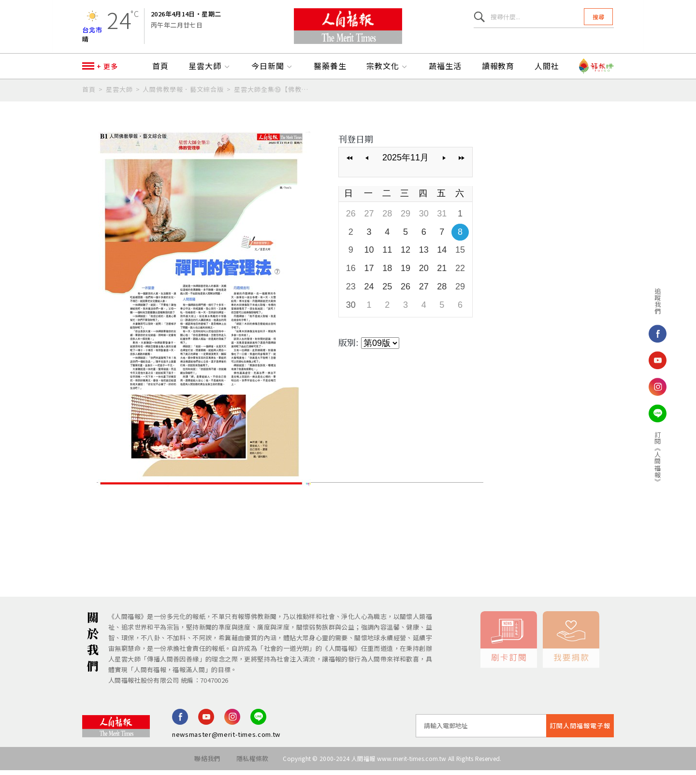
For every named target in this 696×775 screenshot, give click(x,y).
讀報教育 (498, 71)
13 (424, 254)
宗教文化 (387, 71)
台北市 (92, 31)
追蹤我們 (648, 301)
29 (405, 218)
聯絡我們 (207, 763)
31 (442, 218)
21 (442, 273)
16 (351, 273)
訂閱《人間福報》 (648, 458)
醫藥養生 (330, 71)
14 (442, 254)
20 (424, 273)
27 (369, 218)
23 (351, 291)
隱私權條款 (252, 763)
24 (369, 291)
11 (387, 254)
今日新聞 (272, 71)
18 (387, 273)
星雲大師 (209, 71)
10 (369, 254)
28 (387, 218)
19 (405, 273)
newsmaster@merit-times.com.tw (226, 739)
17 (369, 273)
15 (460, 254)
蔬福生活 (445, 71)
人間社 (547, 71)
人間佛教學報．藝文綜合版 (183, 94)
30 (424, 218)
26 (351, 218)
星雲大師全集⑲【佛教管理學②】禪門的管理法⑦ (271, 94)
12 (405, 254)
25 (387, 291)
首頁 (160, 71)
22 (460, 273)
